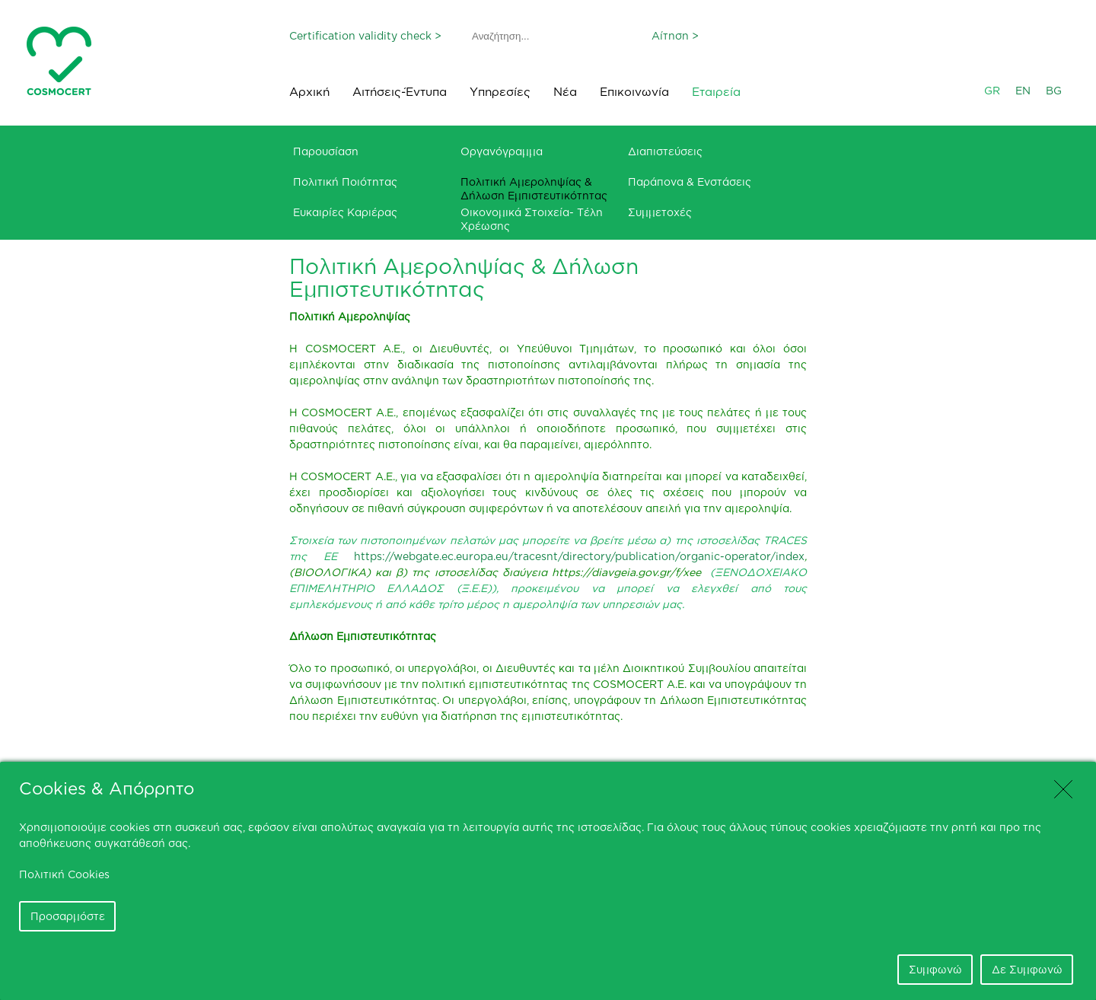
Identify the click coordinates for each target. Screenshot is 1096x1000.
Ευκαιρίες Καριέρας (345, 212)
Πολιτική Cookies (64, 874)
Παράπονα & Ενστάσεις (689, 181)
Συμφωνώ (935, 969)
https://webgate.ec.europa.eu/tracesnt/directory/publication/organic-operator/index (579, 556)
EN (1023, 90)
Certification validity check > (365, 35)
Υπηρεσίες (500, 91)
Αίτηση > (675, 35)
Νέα (565, 91)
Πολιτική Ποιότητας (345, 181)
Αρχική (309, 91)
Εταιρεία (716, 91)
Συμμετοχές (660, 212)
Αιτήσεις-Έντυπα (399, 91)
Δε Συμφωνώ (1027, 969)
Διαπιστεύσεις (665, 151)
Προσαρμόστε (67, 916)
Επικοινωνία (634, 91)
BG (1054, 90)
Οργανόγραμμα (501, 151)
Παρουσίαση (325, 151)
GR (992, 90)
